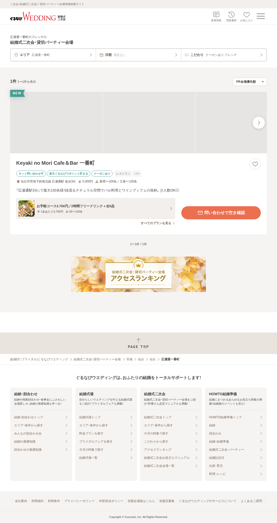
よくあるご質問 (251, 501)
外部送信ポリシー (111, 501)
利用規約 (37, 501)
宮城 (129, 359)
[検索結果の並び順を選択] (250, 82)
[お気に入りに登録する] (255, 164)
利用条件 (54, 501)
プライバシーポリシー (79, 501)
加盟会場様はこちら (141, 501)
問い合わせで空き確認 (221, 213)
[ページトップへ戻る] (138, 343)
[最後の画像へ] (259, 123)
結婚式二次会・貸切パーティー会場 (97, 359)
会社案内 (21, 501)
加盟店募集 (166, 501)
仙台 (141, 359)
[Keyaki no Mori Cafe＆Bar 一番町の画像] (138, 122)
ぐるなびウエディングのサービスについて (207, 501)
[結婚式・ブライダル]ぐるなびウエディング (39, 359)
